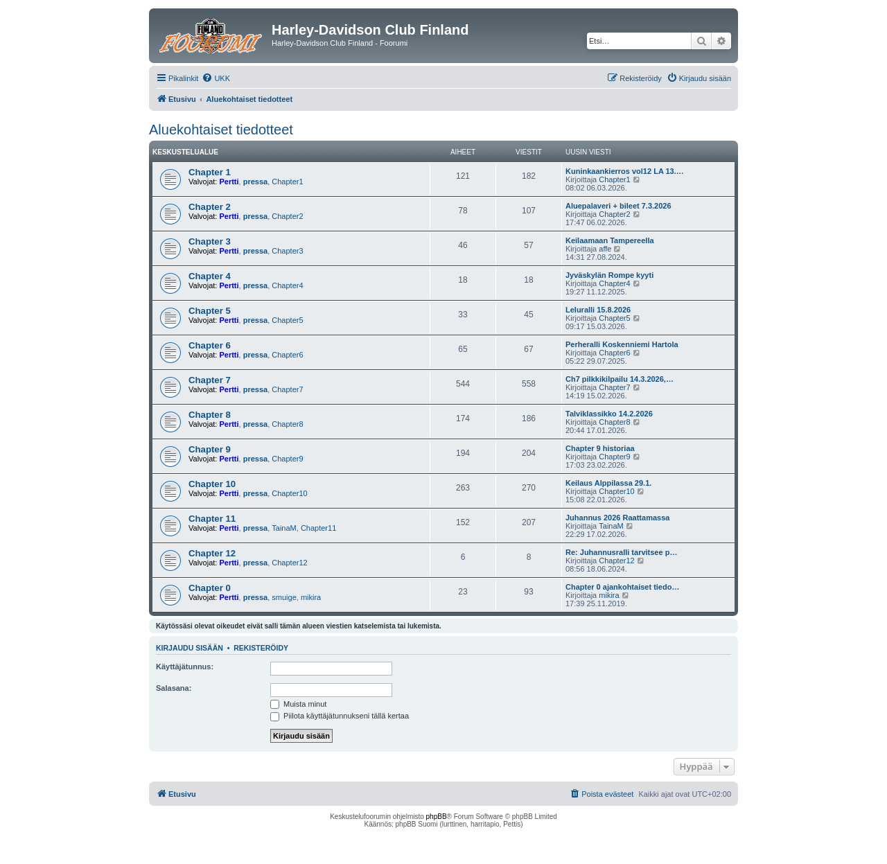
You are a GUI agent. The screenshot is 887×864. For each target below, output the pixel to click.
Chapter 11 (212, 518)
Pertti (228, 181)
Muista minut (298, 704)
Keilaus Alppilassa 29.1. (608, 483)
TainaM (284, 528)
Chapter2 (287, 216)
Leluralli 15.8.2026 (598, 310)
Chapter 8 (209, 414)
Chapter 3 (209, 241)
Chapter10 (289, 493)
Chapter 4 (209, 276)
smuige (284, 597)
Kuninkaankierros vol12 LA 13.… (624, 171)
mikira (311, 597)
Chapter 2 (209, 207)
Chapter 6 (209, 345)
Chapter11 (318, 528)
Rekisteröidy (261, 648)
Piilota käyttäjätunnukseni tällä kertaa (339, 716)
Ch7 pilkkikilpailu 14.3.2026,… (619, 379)
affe (605, 249)
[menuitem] (216, 78)
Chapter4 (287, 285)
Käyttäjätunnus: (184, 666)
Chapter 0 (209, 588)
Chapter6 (287, 355)
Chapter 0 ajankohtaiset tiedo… (622, 587)
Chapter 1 (209, 172)
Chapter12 (289, 562)
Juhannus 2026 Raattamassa (617, 517)
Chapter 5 (209, 311)
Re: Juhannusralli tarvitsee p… (621, 552)
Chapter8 (287, 424)
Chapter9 (287, 459)
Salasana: (173, 688)
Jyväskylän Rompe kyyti (609, 275)
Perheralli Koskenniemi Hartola (621, 344)
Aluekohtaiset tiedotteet (221, 129)
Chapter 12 (212, 553)
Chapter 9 (209, 449)
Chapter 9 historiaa (600, 448)
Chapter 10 (212, 484)
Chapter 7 (209, 380)
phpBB (436, 816)
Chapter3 (287, 251)
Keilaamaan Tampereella (609, 240)
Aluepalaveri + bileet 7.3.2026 (618, 206)
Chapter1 (287, 181)
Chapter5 (287, 320)
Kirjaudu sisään (189, 648)
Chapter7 (287, 389)
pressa (255, 181)
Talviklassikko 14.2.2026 (609, 413)
